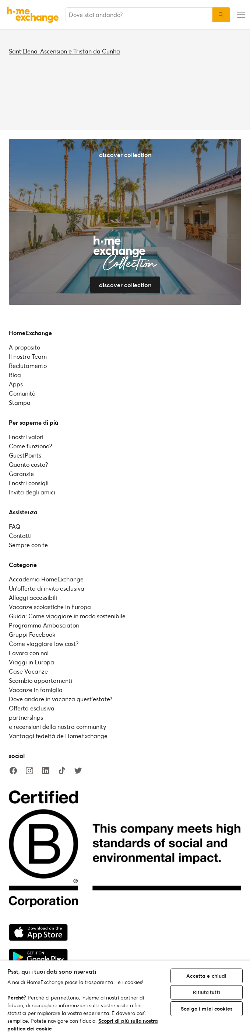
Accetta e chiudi (206, 975)
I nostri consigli (29, 483)
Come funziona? (30, 446)
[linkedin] (45, 771)
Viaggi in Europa (31, 662)
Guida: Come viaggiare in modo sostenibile (67, 616)
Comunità (22, 393)
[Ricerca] (221, 14)
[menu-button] (240, 15)
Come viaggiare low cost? (43, 643)
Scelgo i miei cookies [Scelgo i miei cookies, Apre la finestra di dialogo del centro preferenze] (206, 1008)
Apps (16, 384)
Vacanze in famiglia (36, 689)
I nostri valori (26, 437)
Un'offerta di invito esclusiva (46, 588)
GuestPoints (25, 455)
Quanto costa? (28, 464)
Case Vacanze (28, 671)
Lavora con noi (29, 653)
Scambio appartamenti (40, 680)
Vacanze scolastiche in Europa (50, 607)
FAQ (14, 526)
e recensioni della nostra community (57, 726)
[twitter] (78, 771)
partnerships (26, 717)
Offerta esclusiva (31, 708)
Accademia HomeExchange (46, 579)
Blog (15, 375)
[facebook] (13, 771)
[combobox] (139, 14)
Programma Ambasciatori (44, 625)
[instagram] (29, 771)
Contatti (20, 535)
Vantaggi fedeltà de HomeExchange (58, 736)
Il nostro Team (28, 356)
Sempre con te (28, 545)
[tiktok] (61, 771)
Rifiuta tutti (206, 992)
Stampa (20, 402)
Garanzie (21, 473)
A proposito (24, 347)
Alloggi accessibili (33, 597)
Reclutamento (28, 365)
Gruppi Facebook (32, 634)
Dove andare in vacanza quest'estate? (60, 699)
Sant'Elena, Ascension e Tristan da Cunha (64, 51)
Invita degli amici (32, 492)
